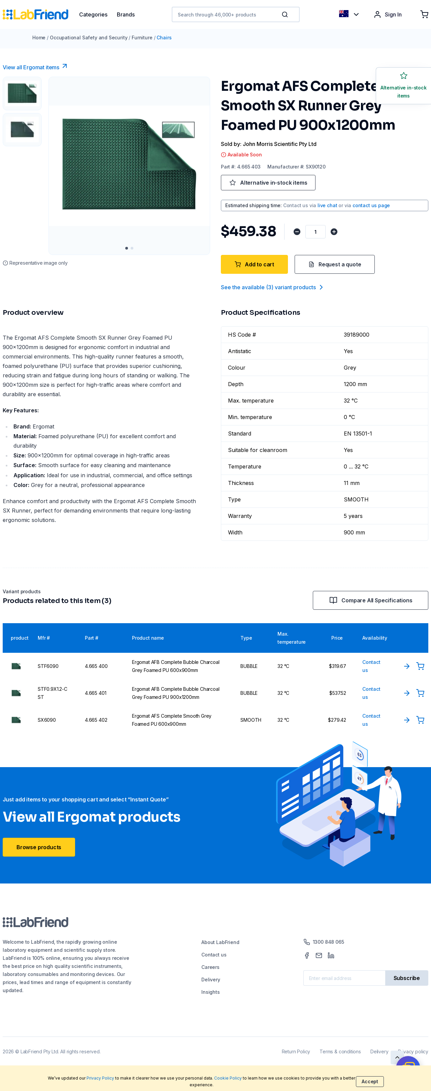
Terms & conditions (340, 1051)
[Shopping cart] (424, 14)
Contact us (213, 954)
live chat (327, 205)
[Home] (41, 14)
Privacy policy (413, 1051)
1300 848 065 (323, 942)
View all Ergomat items (36, 66)
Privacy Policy (100, 1078)
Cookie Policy (228, 1078)
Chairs (164, 37)
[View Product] (407, 666)
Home (38, 37)
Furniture (142, 37)
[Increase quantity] (334, 232)
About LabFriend (220, 942)
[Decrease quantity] (297, 232)
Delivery (210, 979)
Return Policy (296, 1051)
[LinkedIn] (331, 955)
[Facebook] (306, 955)
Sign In (387, 14)
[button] (286, 14)
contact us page (371, 205)
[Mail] (319, 955)
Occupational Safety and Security (88, 37)
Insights (210, 992)
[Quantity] (315, 231)
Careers (210, 967)
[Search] (285, 14)
